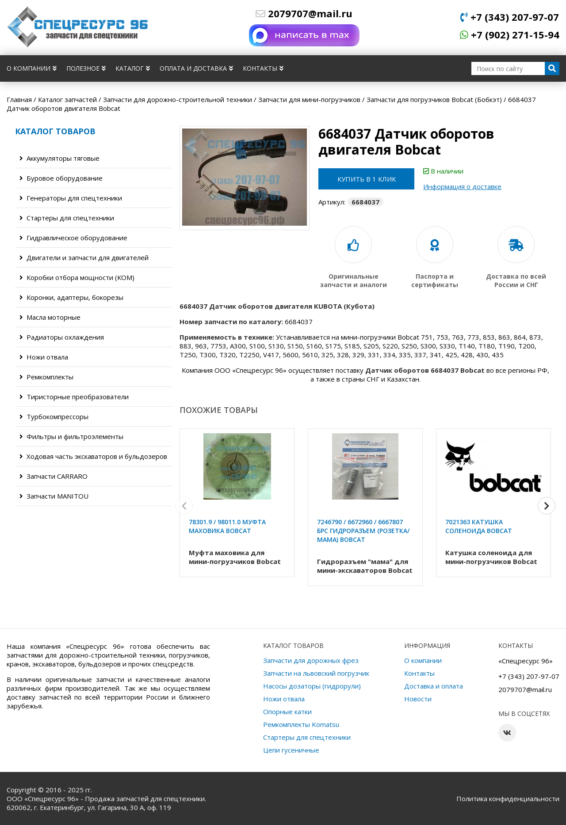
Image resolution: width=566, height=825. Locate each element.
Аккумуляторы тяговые (59, 158)
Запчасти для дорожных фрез (311, 660)
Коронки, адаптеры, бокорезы (71, 297)
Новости (418, 698)
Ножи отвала (43, 356)
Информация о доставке (463, 186)
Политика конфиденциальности (507, 798)
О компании (32, 68)
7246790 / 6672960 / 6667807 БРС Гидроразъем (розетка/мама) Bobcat (363, 531)
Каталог (132, 68)
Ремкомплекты (46, 376)
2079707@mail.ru (304, 13)
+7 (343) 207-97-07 (509, 16)
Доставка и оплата (433, 685)
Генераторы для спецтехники (70, 197)
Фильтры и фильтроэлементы (71, 436)
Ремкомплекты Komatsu (301, 724)
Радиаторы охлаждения (61, 337)
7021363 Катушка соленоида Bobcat (478, 526)
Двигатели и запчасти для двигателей (84, 257)
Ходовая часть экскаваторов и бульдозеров (93, 456)
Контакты (263, 68)
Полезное (86, 68)
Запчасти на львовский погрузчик (316, 673)
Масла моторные (49, 317)
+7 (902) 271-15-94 (509, 34)
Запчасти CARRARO (53, 476)
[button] (546, 506)
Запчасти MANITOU (53, 496)
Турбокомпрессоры (53, 416)
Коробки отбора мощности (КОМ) (76, 277)
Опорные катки (287, 711)
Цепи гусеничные (291, 750)
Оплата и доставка (196, 68)
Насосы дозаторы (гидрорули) (312, 685)
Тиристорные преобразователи (74, 396)
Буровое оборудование (61, 178)
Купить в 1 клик (367, 178)
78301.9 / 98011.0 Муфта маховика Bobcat (227, 526)
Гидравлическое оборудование (73, 237)
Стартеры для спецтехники (66, 217)
